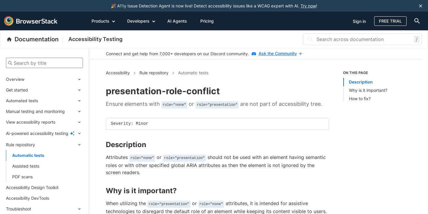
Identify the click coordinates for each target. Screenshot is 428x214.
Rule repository (20, 144)
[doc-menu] (416, 21)
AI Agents (177, 20)
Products (103, 21)
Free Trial (390, 20)
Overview (15, 79)
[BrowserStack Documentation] (34, 39)
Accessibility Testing (95, 39)
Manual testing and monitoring (35, 111)
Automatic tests (28, 155)
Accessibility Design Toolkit (32, 187)
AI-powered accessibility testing (37, 133)
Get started (17, 89)
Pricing (207, 20)
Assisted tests (25, 166)
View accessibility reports (30, 122)
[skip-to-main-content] (24, 6)
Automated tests (22, 100)
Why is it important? (368, 90)
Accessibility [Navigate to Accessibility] (118, 72)
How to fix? (360, 98)
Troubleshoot (18, 208)
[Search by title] (44, 63)
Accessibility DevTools (27, 198)
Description (361, 81)
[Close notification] (420, 5)
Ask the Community (280, 53)
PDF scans (22, 176)
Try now (308, 5)
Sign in (359, 21)
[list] (374, 86)
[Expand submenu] (53, 79)
